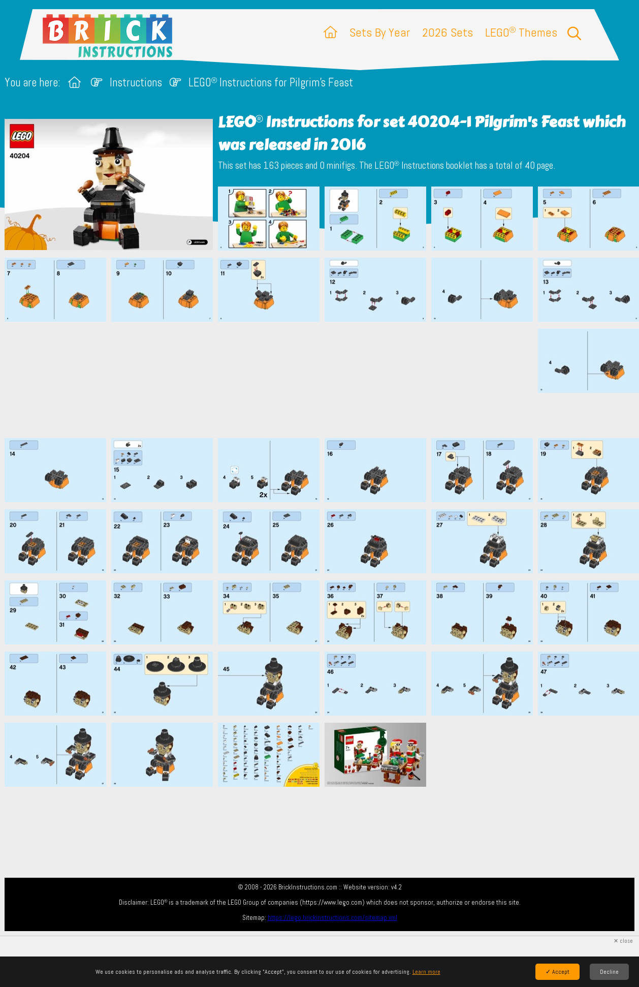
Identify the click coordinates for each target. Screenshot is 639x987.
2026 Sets (447, 32)
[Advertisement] (324, 379)
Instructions (136, 82)
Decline (609, 972)
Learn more (426, 972)
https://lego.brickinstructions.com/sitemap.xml (332, 917)
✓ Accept (557, 972)
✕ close (623, 941)
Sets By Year (379, 32)
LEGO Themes (521, 32)
